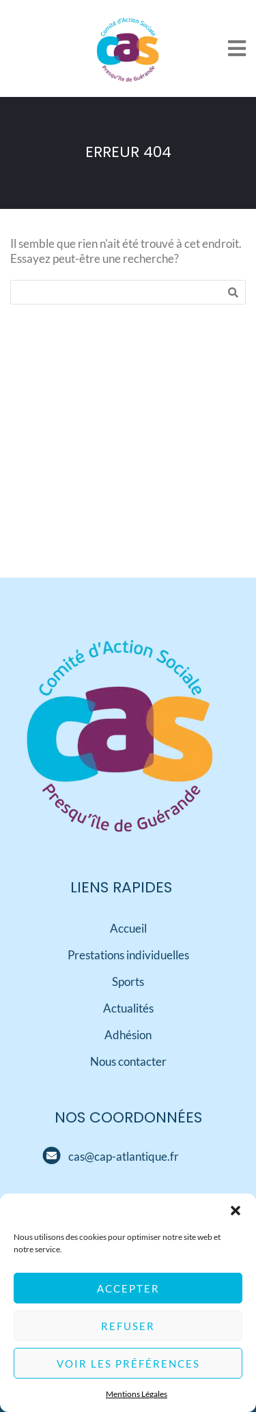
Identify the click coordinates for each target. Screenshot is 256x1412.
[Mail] (51, 1156)
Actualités (128, 1008)
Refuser (128, 1327)
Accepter (128, 1289)
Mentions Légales (136, 1394)
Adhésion (128, 1035)
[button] (235, 1211)
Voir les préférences (128, 1364)
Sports (128, 981)
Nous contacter (128, 1061)
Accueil (128, 928)
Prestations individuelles (128, 955)
